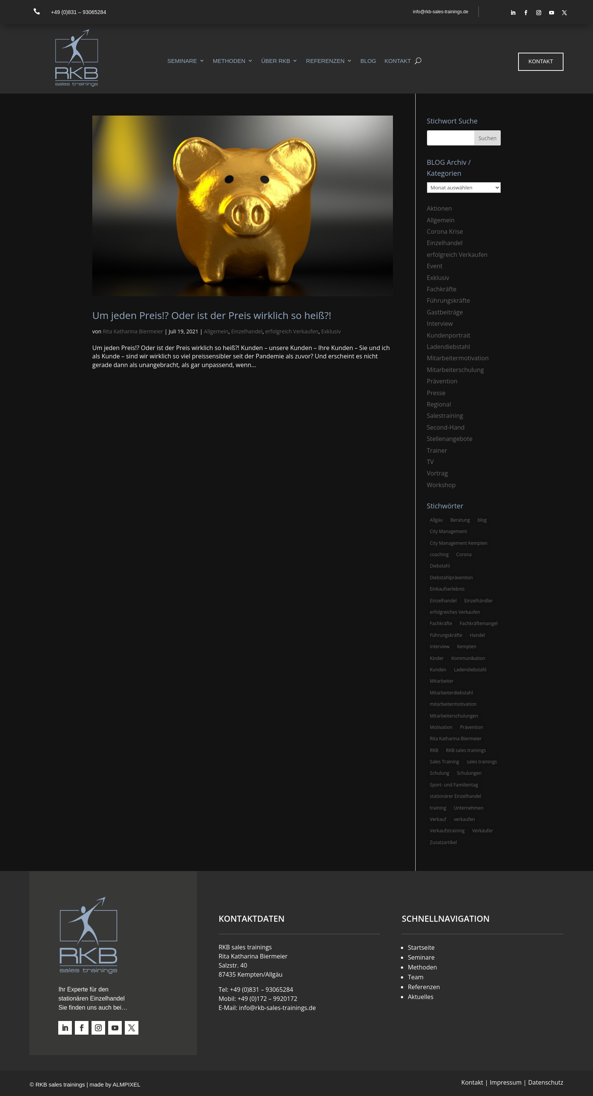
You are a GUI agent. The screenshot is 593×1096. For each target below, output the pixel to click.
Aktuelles (420, 997)
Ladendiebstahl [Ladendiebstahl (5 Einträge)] (470, 669)
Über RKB (275, 61)
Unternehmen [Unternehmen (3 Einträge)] (469, 808)
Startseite (421, 947)
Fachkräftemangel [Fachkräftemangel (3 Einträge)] (479, 623)
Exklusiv (331, 331)
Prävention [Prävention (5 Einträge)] (471, 727)
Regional (439, 404)
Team (416, 977)
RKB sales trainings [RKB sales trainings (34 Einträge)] (466, 750)
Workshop (441, 485)
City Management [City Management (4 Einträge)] (448, 531)
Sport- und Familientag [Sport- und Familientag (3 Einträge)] (454, 785)
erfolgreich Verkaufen (291, 331)
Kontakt (398, 61)
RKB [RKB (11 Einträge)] (434, 750)
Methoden (229, 61)
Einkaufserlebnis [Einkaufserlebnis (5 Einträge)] (447, 589)
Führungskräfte (448, 300)
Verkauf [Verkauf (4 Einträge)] (438, 819)
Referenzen (325, 61)
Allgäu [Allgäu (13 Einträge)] (436, 520)
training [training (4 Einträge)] (438, 808)
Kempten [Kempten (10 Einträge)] (466, 646)
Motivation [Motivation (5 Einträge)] (441, 727)
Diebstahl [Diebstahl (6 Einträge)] (440, 566)
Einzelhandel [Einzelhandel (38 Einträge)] (443, 600)
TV (430, 462)
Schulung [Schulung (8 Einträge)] (439, 773)
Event (434, 266)
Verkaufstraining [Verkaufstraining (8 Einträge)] (447, 830)
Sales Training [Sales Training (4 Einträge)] (444, 761)
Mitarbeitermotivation (458, 358)
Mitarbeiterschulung (455, 370)
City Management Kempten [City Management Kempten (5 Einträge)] (458, 543)
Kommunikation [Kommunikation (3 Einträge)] (468, 658)
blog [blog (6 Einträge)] (482, 520)
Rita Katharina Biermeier (133, 331)
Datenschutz (545, 1082)
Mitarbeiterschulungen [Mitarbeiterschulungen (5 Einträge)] (454, 716)
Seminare (182, 61)
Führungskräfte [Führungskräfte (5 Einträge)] (446, 635)
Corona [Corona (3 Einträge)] (464, 554)
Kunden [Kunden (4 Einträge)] (438, 669)
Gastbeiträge (445, 312)
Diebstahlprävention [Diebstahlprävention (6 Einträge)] (451, 577)
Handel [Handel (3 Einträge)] (477, 635)
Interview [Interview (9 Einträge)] (440, 646)
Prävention (442, 381)
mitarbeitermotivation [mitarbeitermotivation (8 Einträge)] (453, 704)
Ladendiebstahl (448, 346)
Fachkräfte (442, 289)
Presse (436, 393)
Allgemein (216, 331)
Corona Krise (445, 231)
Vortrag (437, 473)
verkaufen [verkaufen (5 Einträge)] (464, 819)
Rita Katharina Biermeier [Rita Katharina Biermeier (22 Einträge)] (456, 738)
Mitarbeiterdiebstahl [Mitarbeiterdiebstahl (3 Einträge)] (451, 692)
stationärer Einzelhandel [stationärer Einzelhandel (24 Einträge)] (455, 796)
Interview (440, 323)
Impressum (506, 1082)
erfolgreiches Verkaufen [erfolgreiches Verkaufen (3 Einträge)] (455, 612)
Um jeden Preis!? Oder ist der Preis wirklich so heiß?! (211, 315)
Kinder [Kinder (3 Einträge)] (437, 658)
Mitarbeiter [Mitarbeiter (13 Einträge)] (442, 681)
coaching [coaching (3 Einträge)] (439, 554)
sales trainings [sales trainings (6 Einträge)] (482, 761)
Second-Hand (446, 427)
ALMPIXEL (126, 1084)
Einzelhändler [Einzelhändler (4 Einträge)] (478, 600)
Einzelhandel (246, 331)
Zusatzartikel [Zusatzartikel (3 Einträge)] (443, 842)
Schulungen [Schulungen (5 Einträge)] (469, 773)
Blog (368, 61)
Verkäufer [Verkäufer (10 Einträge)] (482, 830)
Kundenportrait (448, 335)
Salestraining (445, 415)
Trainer (437, 450)
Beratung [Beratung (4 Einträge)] (460, 520)
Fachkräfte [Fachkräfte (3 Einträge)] (441, 623)
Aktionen (439, 208)
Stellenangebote (450, 439)
